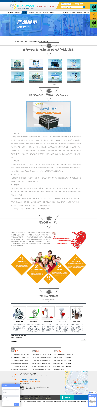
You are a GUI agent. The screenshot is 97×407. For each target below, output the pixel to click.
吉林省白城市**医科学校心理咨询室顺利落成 (42, 354)
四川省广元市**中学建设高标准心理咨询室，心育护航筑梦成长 (42, 357)
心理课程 (86, 12)
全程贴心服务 (19, 321)
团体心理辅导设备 (44, 41)
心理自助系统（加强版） (60, 369)
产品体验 (79, 12)
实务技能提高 (33, 321)
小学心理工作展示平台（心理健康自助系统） (63, 357)
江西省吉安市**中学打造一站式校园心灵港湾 (42, 366)
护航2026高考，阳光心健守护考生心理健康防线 (20, 369)
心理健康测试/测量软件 (31, 401)
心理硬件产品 (36, 41)
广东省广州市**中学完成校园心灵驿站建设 (42, 360)
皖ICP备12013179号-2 (31, 388)
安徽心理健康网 (85, 401)
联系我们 (65, 12)
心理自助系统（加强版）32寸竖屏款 (62, 366)
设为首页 (14, 1)
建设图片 (31, 12)
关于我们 (59, 12)
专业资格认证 (48, 321)
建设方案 (38, 12)
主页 (18, 41)
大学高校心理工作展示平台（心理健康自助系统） (63, 363)
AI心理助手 (73, 81)
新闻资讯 (17, 12)
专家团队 (52, 12)
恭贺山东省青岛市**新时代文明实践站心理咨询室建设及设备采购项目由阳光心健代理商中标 (20, 354)
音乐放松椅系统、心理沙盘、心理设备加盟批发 (65, 401)
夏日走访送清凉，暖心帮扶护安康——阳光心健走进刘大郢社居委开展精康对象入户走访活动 (20, 366)
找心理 (78, 401)
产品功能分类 (28, 41)
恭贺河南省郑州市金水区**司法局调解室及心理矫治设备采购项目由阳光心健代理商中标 (20, 360)
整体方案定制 (62, 321)
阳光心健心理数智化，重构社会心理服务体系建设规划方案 (20, 363)
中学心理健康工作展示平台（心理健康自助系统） (63, 360)
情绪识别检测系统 (55, 68)
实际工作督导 (76, 321)
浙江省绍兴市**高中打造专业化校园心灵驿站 (42, 363)
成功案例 (45, 12)
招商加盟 (72, 12)
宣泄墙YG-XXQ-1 (36, 81)
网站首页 (10, 12)
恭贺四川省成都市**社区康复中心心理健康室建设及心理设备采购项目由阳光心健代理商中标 (20, 357)
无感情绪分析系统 (36, 68)
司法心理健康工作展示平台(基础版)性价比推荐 (63, 354)
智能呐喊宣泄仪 (41, 401)
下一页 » (84, 339)
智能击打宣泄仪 (49, 401)
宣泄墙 (17, 68)
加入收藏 (20, 1)
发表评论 (13, 335)
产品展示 (24, 12)
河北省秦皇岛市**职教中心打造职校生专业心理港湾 (42, 369)
